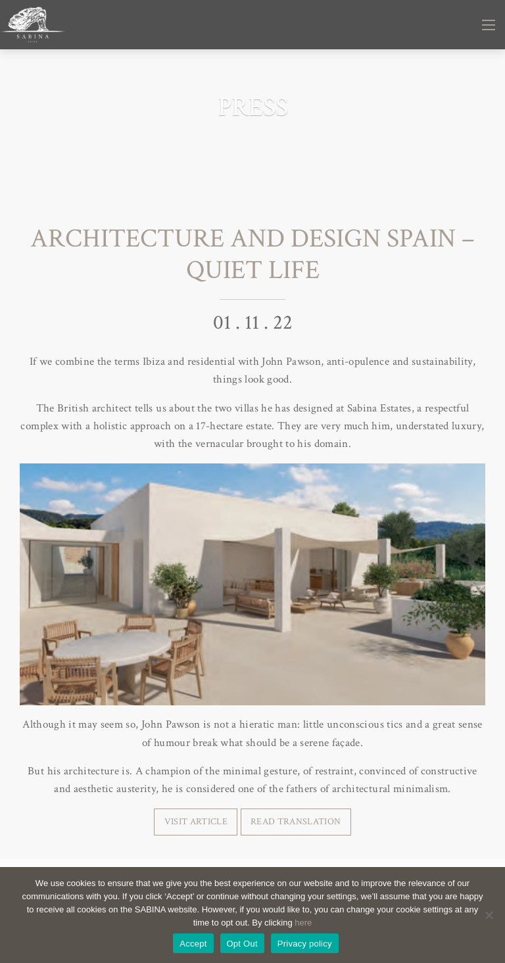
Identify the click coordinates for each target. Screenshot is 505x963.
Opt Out (242, 944)
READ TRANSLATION (296, 821)
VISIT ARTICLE (196, 821)
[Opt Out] (488, 915)
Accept (193, 944)
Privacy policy (304, 944)
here (303, 923)
